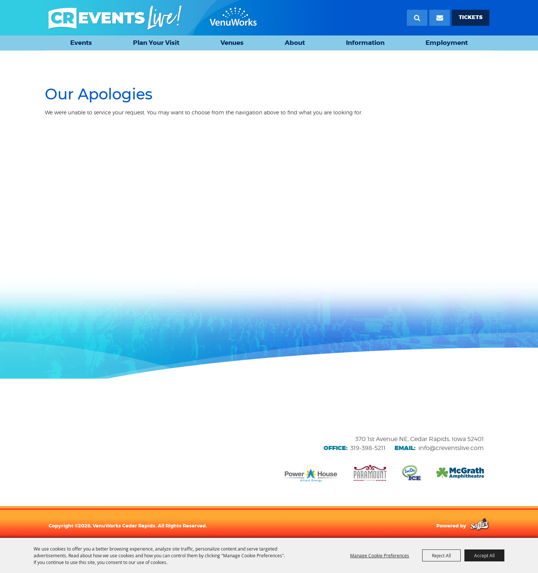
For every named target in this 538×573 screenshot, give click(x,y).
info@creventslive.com (451, 448)
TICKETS (470, 17)
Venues (232, 42)
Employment (447, 42)
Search (417, 18)
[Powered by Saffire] (479, 526)
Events (81, 42)
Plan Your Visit (156, 42)
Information (365, 42)
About (295, 42)
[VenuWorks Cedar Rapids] (153, 18)
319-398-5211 (368, 448)
